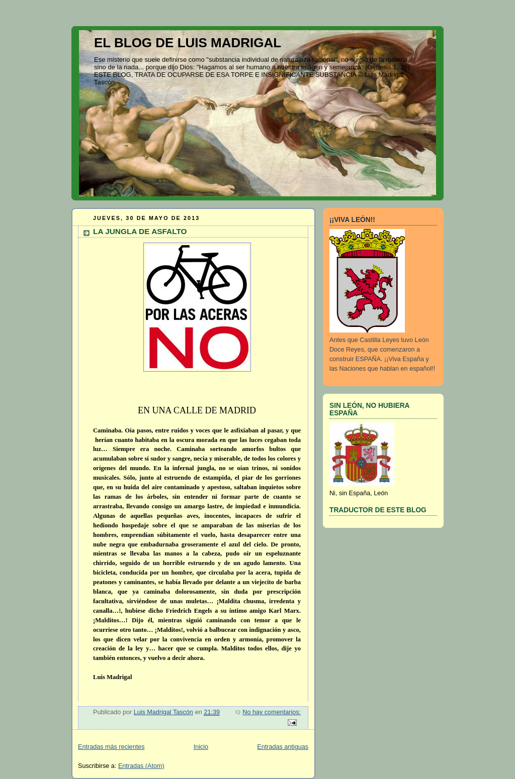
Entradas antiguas (282, 746)
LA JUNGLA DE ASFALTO (140, 231)
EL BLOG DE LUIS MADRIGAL (187, 42)
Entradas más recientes (111, 746)
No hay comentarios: (271, 712)
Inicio (201, 746)
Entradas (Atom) (141, 765)
